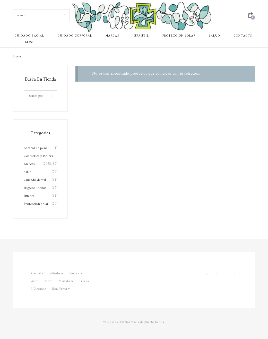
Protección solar (36, 204)
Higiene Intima (35, 188)
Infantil (29, 196)
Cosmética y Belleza (38, 156)
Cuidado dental (35, 180)
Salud (27, 172)
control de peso (35, 148)
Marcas (29, 164)
